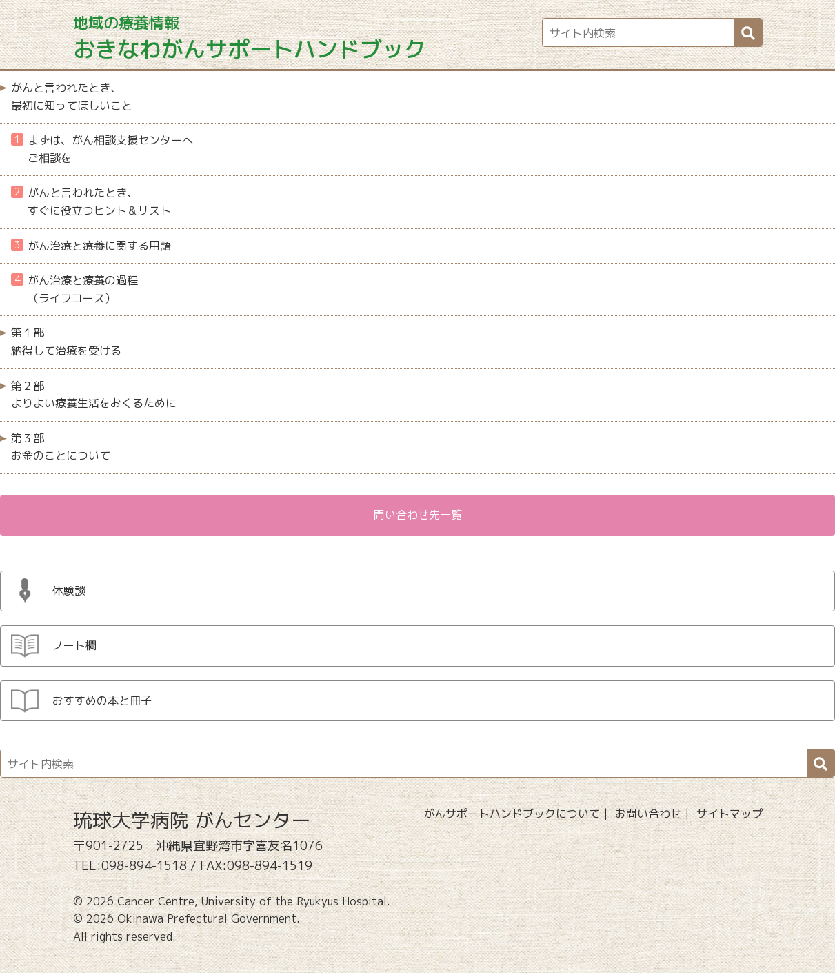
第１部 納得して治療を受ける (66, 341)
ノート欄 (74, 645)
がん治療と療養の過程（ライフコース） (74, 289)
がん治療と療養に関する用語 (91, 245)
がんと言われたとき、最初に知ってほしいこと (71, 96)
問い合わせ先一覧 (418, 514)
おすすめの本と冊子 (102, 700)
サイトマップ (729, 813)
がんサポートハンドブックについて (511, 813)
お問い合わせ (648, 813)
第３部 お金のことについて (60, 447)
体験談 (68, 590)
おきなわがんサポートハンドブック (249, 38)
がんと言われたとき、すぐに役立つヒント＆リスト (91, 201)
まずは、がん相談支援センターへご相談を (102, 149)
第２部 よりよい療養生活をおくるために (94, 394)
